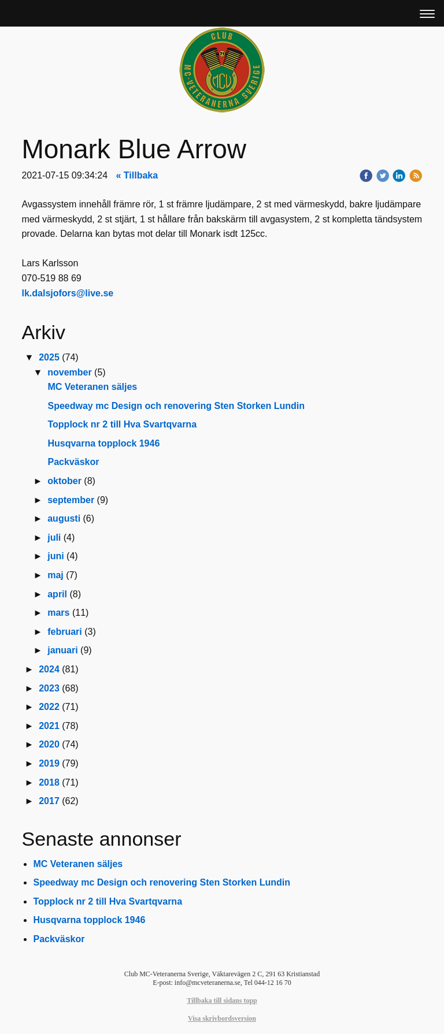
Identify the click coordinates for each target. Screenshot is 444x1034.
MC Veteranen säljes (92, 387)
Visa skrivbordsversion (222, 1018)
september (70, 500)
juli (54, 537)
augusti (63, 518)
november (69, 372)
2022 (49, 707)
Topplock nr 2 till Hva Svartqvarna (122, 424)
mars (58, 613)
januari (62, 650)
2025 (49, 357)
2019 (49, 763)
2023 (49, 688)
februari (64, 632)
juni (55, 556)
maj (55, 575)
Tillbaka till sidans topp (222, 1000)
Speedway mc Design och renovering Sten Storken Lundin (176, 406)
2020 (49, 744)
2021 (49, 726)
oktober (64, 481)
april (57, 594)
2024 (49, 669)
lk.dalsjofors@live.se (67, 293)
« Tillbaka (137, 175)
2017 (49, 801)
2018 (49, 782)
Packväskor (73, 462)
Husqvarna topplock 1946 (103, 443)
